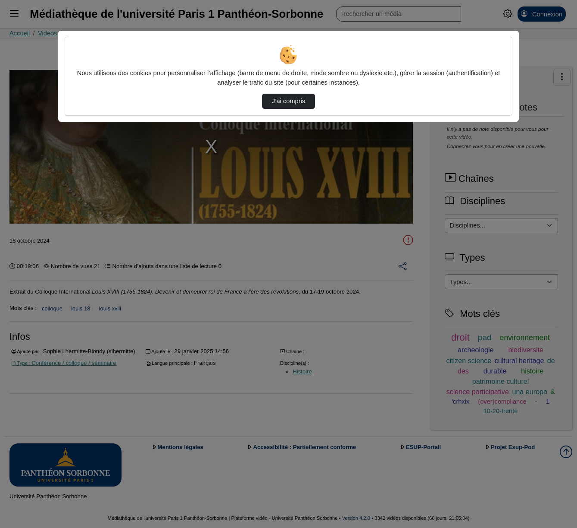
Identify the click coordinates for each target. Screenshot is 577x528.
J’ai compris (288, 101)
